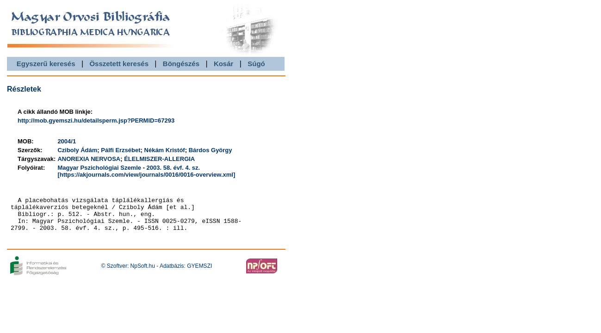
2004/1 (66, 141)
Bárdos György (210, 150)
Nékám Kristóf (164, 150)
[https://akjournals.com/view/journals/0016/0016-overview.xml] (146, 174)
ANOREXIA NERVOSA (88, 158)
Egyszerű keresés (46, 64)
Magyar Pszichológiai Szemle (99, 167)
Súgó (256, 64)
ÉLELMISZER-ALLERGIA (159, 158)
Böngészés (181, 64)
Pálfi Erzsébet (120, 150)
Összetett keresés (119, 64)
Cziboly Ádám (77, 150)
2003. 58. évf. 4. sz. (173, 167)
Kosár (224, 64)
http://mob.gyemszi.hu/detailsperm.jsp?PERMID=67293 (96, 120)
